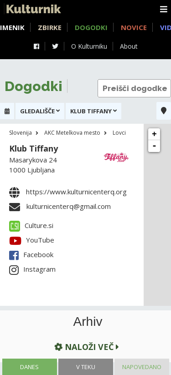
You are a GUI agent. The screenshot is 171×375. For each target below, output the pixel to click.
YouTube (31, 239)
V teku (85, 367)
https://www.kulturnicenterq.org (76, 191)
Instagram (32, 269)
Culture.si (31, 225)
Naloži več (85, 346)
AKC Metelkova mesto (72, 133)
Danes (29, 367)
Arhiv (88, 322)
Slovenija (20, 133)
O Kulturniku (89, 46)
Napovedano (141, 367)
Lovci (119, 133)
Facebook (31, 254)
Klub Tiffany (33, 148)
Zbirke (50, 27)
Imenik (12, 27)
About (129, 46)
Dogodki (91, 27)
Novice (134, 27)
